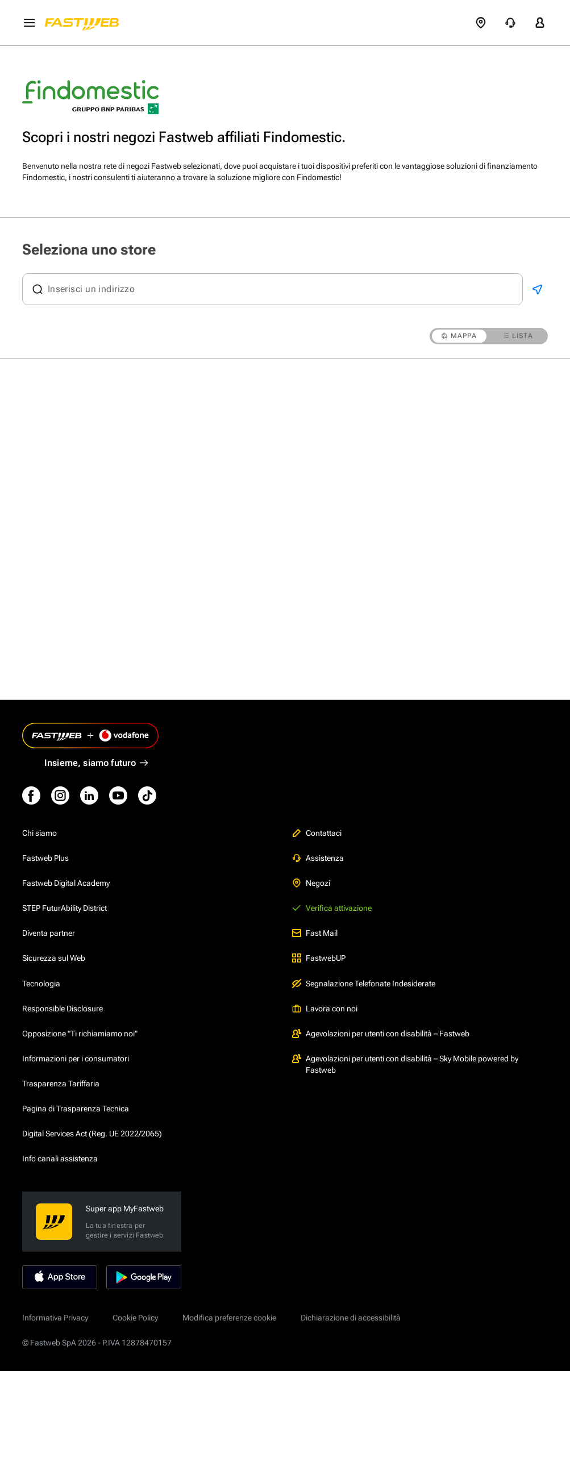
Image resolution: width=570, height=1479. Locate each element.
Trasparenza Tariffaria (60, 1083)
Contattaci (317, 833)
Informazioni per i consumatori (75, 1058)
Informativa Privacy (55, 1317)
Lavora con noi (324, 1008)
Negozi (311, 883)
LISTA (518, 336)
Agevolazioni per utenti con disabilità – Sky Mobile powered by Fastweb (405, 1064)
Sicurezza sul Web (53, 958)
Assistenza (318, 858)
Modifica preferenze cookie (229, 1317)
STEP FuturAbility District (64, 908)
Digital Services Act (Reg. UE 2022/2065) (92, 1133)
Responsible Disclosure (62, 1008)
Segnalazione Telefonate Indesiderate (363, 983)
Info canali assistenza (60, 1158)
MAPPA (459, 336)
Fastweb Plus (45, 858)
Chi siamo (39, 833)
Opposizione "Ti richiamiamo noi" (80, 1033)
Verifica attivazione (332, 908)
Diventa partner (48, 933)
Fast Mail (315, 933)
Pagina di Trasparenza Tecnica (75, 1108)
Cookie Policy (135, 1317)
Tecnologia (41, 983)
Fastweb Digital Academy (66, 883)
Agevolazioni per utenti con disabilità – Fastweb (380, 1033)
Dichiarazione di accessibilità (351, 1317)
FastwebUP (319, 958)
